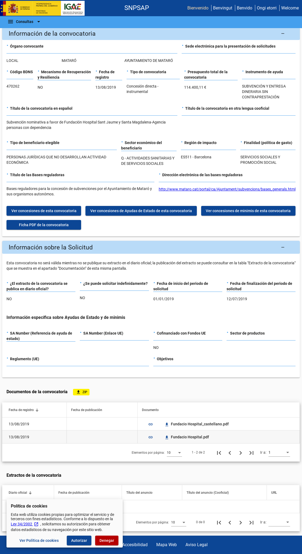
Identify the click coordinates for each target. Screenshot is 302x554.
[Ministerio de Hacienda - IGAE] (44, 8)
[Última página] (251, 452)
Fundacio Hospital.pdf (187, 437)
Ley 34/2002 (25, 524)
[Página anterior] (229, 452)
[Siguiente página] (240, 452)
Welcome (290, 8)
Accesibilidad (135, 544)
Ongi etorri (267, 8)
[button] (151, 33)
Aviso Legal (196, 544)
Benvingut (222, 8)
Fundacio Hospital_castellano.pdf (197, 424)
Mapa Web (166, 544)
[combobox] (174, 452)
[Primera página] (219, 452)
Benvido (244, 8)
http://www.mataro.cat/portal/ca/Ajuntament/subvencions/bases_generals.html (227, 189)
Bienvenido (197, 8)
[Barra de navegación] (24, 21)
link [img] (150, 424)
